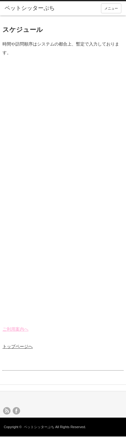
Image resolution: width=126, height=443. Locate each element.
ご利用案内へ (15, 329)
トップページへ (17, 346)
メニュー (111, 8)
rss (6, 411)
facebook (16, 411)
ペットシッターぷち (39, 427)
